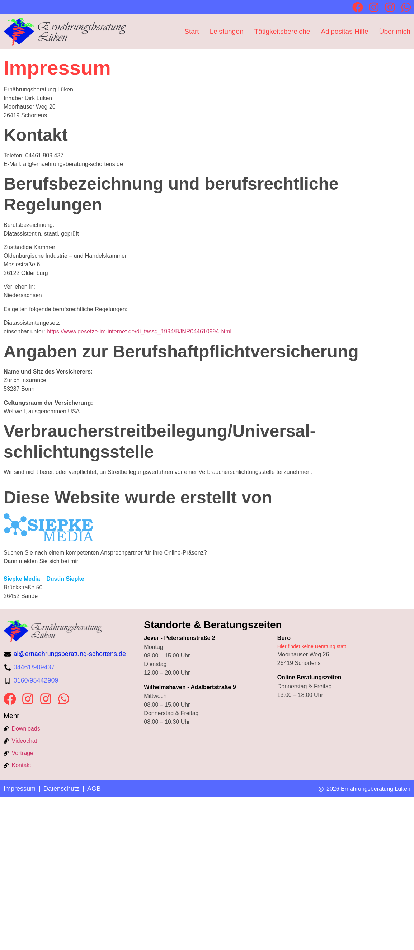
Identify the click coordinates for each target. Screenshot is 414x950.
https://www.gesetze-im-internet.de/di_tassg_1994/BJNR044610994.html (139, 331)
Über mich (394, 31)
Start (191, 31)
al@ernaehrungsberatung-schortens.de (70, 653)
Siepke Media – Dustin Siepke (44, 579)
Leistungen (227, 31)
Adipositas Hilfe (344, 31)
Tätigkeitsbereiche (282, 31)
